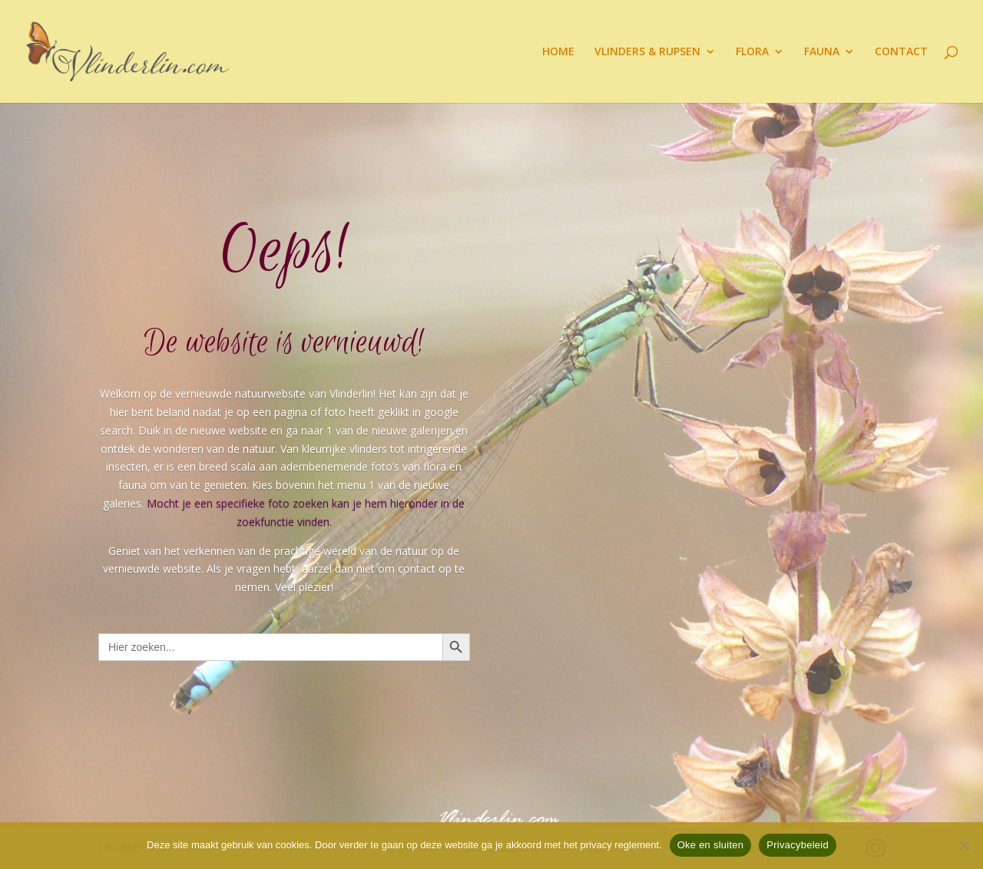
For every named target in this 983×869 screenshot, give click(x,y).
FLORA (752, 52)
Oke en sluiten (710, 845)
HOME (558, 52)
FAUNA (821, 52)
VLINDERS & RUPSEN (647, 52)
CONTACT (901, 52)
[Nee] (963, 845)
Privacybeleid (797, 845)
